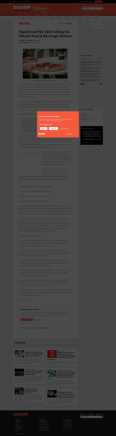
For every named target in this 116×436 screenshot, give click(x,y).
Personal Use (53, 128)
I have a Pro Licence (64, 128)
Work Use (43, 128)
